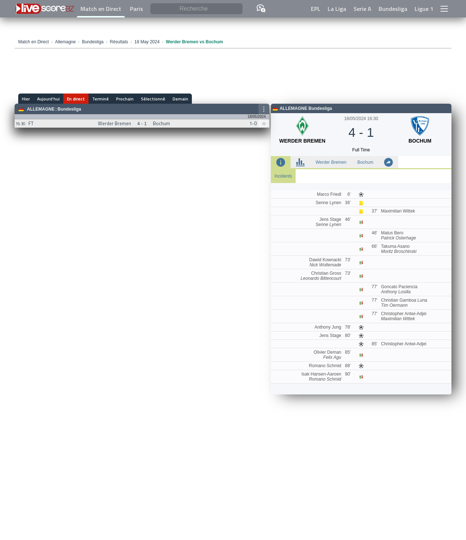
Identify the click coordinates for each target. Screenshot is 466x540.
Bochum (365, 162)
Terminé (100, 98)
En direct (76, 98)
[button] (444, 8)
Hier (26, 98)
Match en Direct (100, 8)
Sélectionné (153, 98)
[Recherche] (196, 9)
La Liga (337, 8)
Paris (136, 8)
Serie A (362, 8)
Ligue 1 (424, 8)
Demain (180, 98)
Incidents (283, 176)
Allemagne (41, 109)
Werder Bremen (331, 162)
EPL (315, 8)
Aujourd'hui (48, 98)
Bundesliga (393, 8)
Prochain (125, 98)
